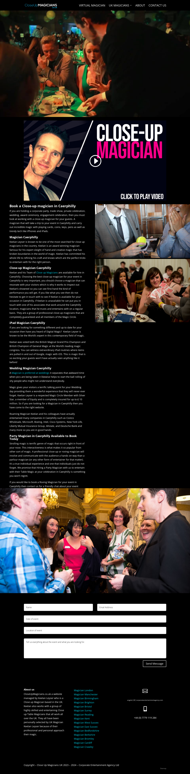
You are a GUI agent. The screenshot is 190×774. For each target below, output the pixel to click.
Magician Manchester (86, 694)
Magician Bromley (84, 738)
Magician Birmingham (86, 698)
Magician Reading (84, 714)
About (140, 5)
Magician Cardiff (83, 742)
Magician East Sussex (86, 726)
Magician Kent (82, 718)
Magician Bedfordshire (86, 730)
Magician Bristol (83, 706)
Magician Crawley (83, 746)
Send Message (154, 663)
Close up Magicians (47, 272)
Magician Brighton (84, 702)
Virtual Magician (92, 5)
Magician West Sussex (86, 722)
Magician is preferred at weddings (30, 372)
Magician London (83, 690)
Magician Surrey (83, 710)
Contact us (157, 5)
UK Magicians (119, 5)
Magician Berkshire (84, 734)
